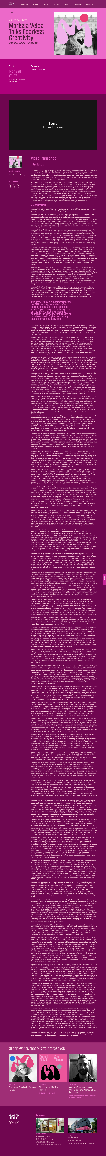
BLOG (67, 4)
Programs (47, 4)
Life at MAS (58, 4)
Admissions (25, 4)
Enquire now (104, 579)
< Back (11, 12)
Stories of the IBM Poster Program (49, 1088)
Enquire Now (90, 4)
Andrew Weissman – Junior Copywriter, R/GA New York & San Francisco (83, 1089)
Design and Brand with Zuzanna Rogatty (22, 1088)
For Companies (78, 4)
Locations (36, 4)
